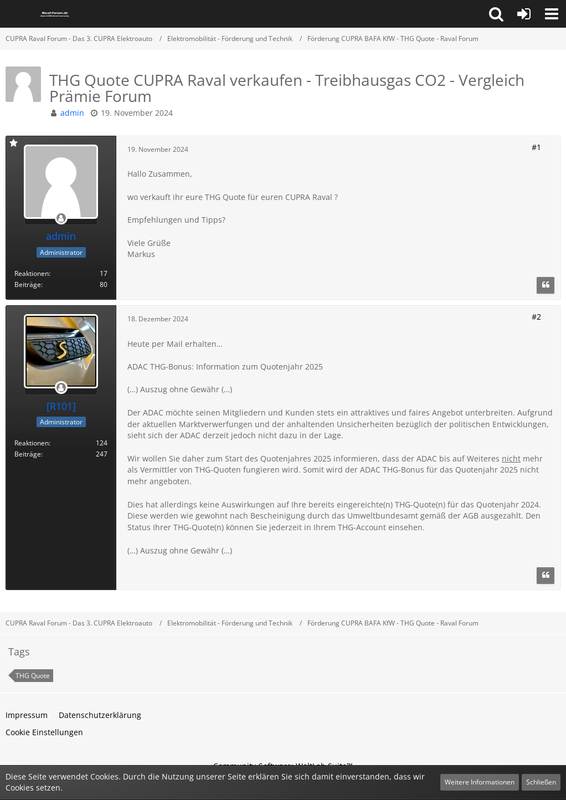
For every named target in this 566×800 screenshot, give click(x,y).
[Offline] (61, 218)
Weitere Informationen (479, 782)
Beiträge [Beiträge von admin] (27, 284)
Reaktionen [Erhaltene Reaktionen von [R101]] (31, 443)
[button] (496, 14)
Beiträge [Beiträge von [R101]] (27, 454)
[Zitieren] (545, 285)
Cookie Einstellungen (44, 732)
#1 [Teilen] (536, 147)
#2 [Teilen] (536, 316)
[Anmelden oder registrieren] (524, 14)
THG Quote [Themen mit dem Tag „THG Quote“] (33, 675)
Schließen (541, 782)
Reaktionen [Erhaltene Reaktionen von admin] (31, 273)
